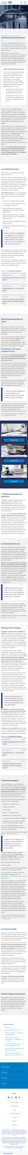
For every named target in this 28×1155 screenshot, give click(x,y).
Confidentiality (12, 415)
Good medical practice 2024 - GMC (13, 1030)
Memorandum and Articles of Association (11, 1141)
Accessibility (14, 1125)
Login (21, 3)
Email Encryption (14, 1106)
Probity (15, 834)
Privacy (14, 1109)
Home (2, 35)
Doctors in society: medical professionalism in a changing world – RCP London (14, 1039)
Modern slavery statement (14, 1113)
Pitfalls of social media (9, 617)
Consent (3, 415)
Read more (14, 440)
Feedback (14, 1121)
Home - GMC (8, 1027)
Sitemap (14, 1117)
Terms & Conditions (14, 1102)
